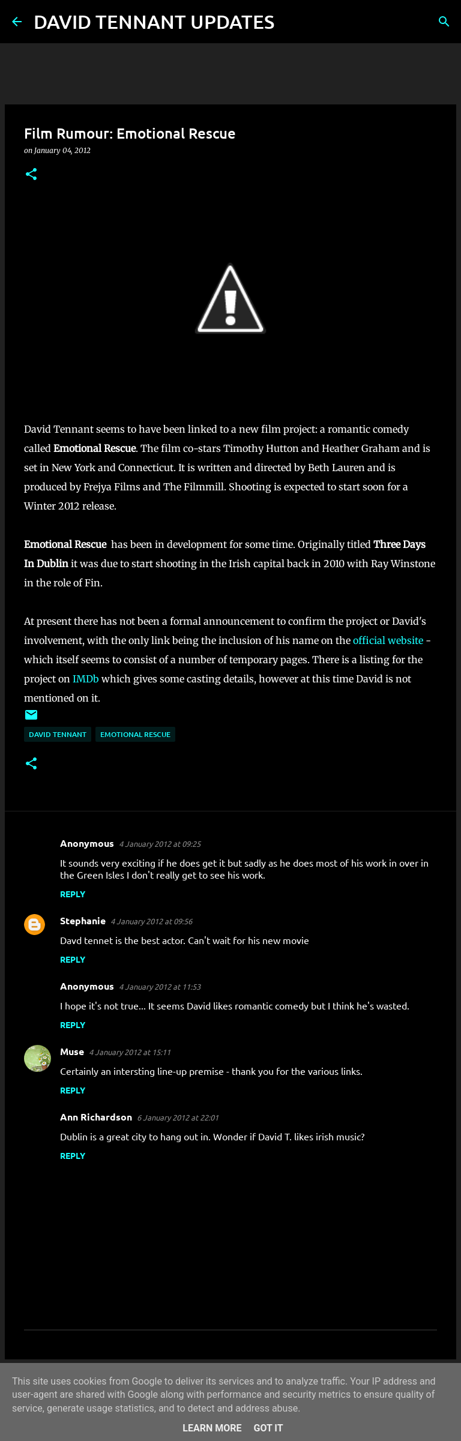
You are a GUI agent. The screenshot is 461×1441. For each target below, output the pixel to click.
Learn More (211, 1428)
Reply (72, 893)
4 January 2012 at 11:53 (159, 986)
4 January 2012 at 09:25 (159, 843)
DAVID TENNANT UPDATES (154, 21)
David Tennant (57, 734)
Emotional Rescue (135, 734)
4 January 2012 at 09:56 (151, 921)
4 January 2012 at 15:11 (129, 1052)
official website (388, 640)
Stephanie (83, 920)
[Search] (291, 21)
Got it (268, 1428)
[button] (31, 175)
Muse (72, 1051)
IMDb (86, 679)
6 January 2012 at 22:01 (177, 1117)
